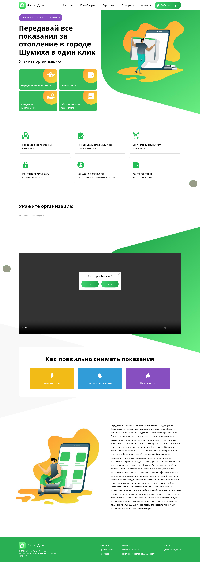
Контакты (146, 5)
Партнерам (108, 5)
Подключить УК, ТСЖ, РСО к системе (40, 17)
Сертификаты (170, 545)
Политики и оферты (131, 549)
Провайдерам (87, 5)
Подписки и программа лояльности (138, 554)
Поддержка (127, 5)
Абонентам (67, 5)
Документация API (172, 549)
